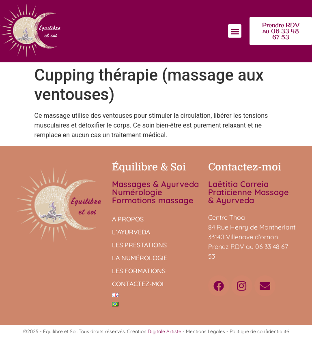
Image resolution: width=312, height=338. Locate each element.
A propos (128, 219)
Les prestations (139, 245)
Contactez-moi (138, 284)
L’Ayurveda (131, 232)
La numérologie (139, 258)
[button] (234, 31)
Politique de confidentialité (259, 331)
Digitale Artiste (164, 331)
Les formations (139, 271)
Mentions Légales (205, 331)
